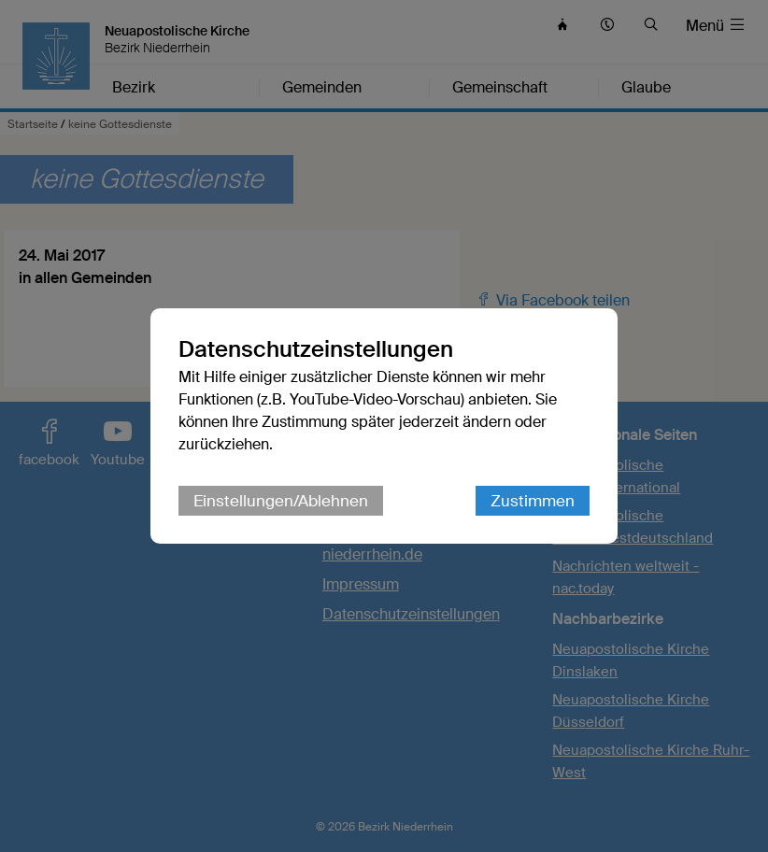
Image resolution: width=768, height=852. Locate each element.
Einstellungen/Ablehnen (280, 500)
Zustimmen (533, 500)
